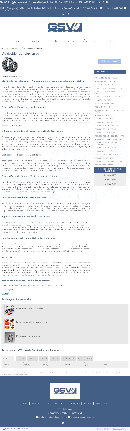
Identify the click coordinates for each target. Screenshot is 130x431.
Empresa (34, 40)
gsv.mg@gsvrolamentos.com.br (81, 417)
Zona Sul (43, 358)
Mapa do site (101, 404)
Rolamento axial (102, 115)
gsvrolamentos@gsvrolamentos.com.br (52, 417)
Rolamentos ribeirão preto (107, 151)
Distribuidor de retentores (29, 308)
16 (53, 413)
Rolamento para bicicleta (106, 119)
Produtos (53, 40)
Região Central (7, 358)
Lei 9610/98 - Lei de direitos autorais (16, 374)
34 (64, 413)
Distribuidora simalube (28, 336)
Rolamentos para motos (106, 148)
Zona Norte (20, 358)
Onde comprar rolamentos (107, 155)
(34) (98, 8)
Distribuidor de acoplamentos (31, 322)
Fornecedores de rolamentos (108, 96)
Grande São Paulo (66, 358)
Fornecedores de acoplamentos (109, 88)
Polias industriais (102, 107)
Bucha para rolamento (105, 85)
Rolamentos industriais (105, 129)
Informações (89, 40)
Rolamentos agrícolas (105, 122)
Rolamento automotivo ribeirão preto (109, 111)
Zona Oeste (32, 358)
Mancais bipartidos (103, 100)
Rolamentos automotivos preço (109, 161)
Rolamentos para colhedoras (108, 139)
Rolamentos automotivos (106, 125)
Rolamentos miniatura (105, 132)
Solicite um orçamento (109, 61)
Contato (110, 40)
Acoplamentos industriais (106, 81)
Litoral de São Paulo (83, 358)
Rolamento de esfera (104, 158)
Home (18, 40)
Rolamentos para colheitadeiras (109, 136)
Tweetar (5, 293)
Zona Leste (53, 358)
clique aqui (31, 285)
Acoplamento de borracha (107, 78)
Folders (70, 40)
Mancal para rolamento (106, 103)
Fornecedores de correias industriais (107, 92)
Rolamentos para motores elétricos (107, 143)
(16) (80, 2)
